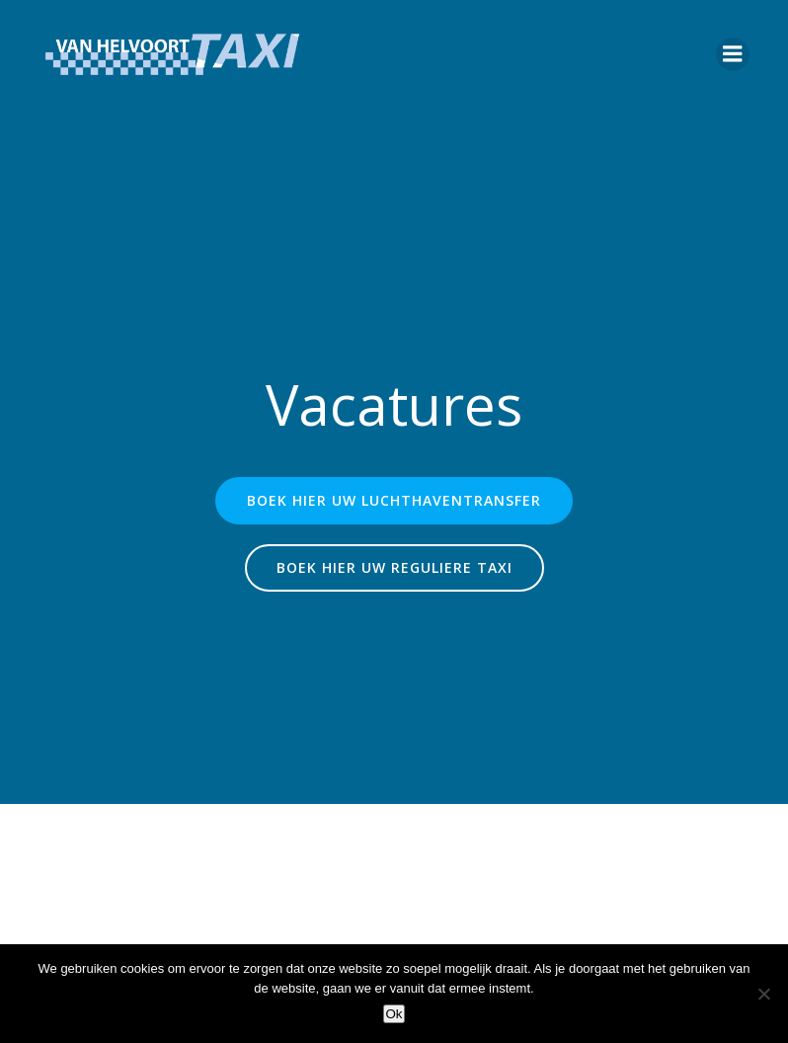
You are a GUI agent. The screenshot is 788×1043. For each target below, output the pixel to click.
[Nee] (763, 993)
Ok (393, 1013)
